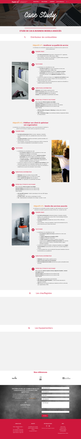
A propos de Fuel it (33, 431)
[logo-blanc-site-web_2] (16, 1)
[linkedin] (49, 426)
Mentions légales (63, 429)
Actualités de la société (33, 426)
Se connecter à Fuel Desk (18, 431)
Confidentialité (63, 431)
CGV (64, 426)
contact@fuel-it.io (23, 2)
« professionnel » (32, 398)
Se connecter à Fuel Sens (18, 429)
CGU (61, 426)
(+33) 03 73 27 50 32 (23, 1)
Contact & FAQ (63, 428)
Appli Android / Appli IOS (18, 432)
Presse (33, 429)
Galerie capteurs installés (33, 428)
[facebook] (46, 426)
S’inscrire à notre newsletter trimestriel (48, 428)
